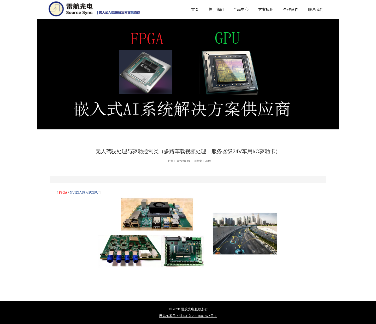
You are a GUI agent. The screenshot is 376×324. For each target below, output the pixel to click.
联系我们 (315, 9)
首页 (195, 9)
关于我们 (216, 9)
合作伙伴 (291, 9)
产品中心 (241, 9)
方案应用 (266, 9)
